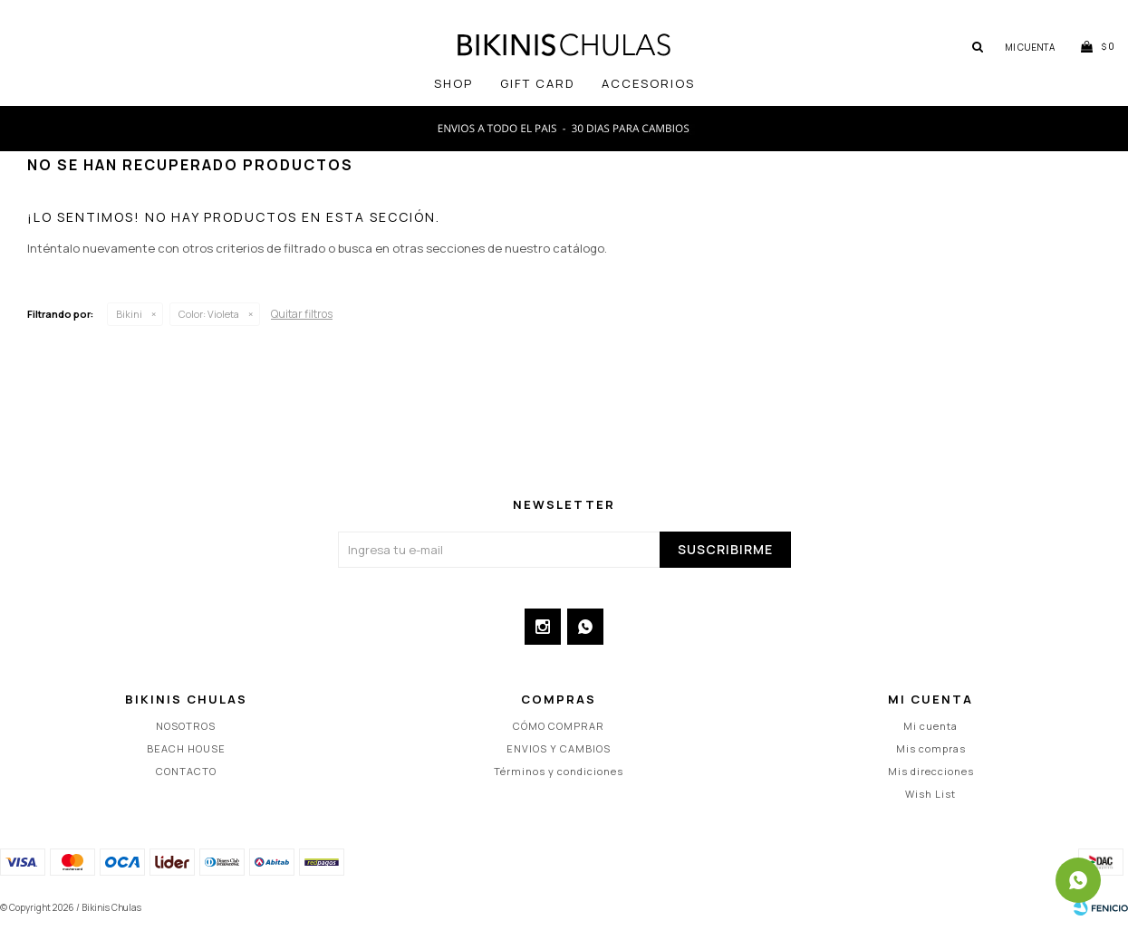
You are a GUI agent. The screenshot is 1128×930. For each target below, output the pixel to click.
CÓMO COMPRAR (558, 726)
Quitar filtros (302, 313)
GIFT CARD (537, 83)
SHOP (453, 83)
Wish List (930, 794)
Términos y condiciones (558, 771)
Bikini (129, 314)
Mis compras (931, 748)
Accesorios (648, 83)
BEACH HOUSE (186, 748)
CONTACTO (186, 771)
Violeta (208, 314)
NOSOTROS (186, 726)
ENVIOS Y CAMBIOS (558, 748)
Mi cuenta (930, 726)
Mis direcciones (931, 771)
